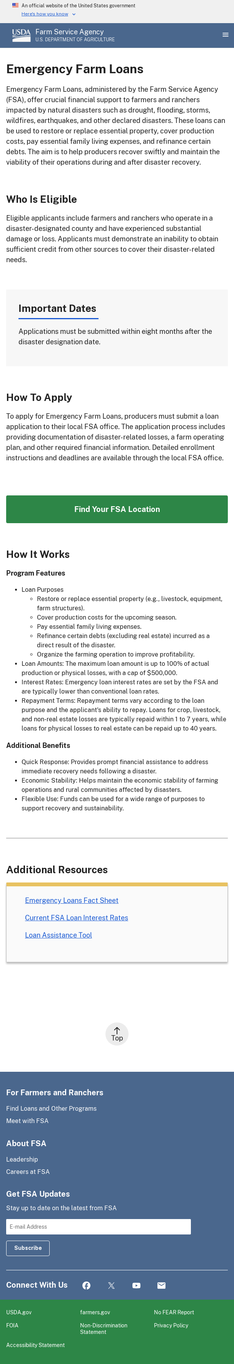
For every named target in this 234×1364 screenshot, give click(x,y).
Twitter (111, 1286)
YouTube (136, 1286)
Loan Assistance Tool (58, 935)
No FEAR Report (174, 1312)
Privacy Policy (171, 1325)
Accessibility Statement (35, 1345)
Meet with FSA (27, 1121)
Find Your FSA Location (117, 509)
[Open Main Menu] (225, 35)
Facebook (86, 1286)
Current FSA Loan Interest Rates (76, 918)
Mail (161, 1286)
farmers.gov (95, 1312)
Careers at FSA (28, 1171)
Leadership (22, 1159)
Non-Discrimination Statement (103, 1328)
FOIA (12, 1325)
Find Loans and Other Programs (51, 1108)
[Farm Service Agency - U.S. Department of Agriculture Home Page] (75, 35)
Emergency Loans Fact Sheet (72, 900)
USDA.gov (19, 1312)
